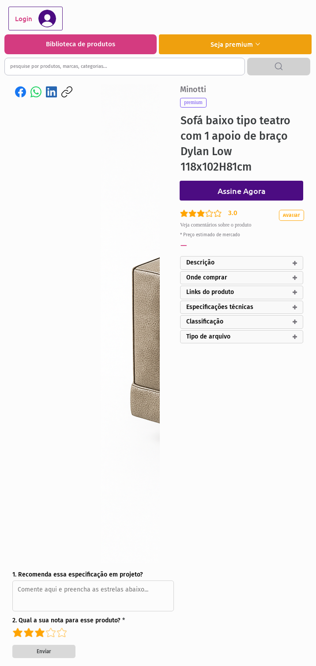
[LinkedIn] (51, 92)
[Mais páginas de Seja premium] (258, 44)
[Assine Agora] (241, 191)
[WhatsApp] (36, 92)
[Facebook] (20, 92)
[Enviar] (43, 651)
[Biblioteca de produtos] (80, 44)
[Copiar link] (67, 92)
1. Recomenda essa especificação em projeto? (77, 575)
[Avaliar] (293, 215)
